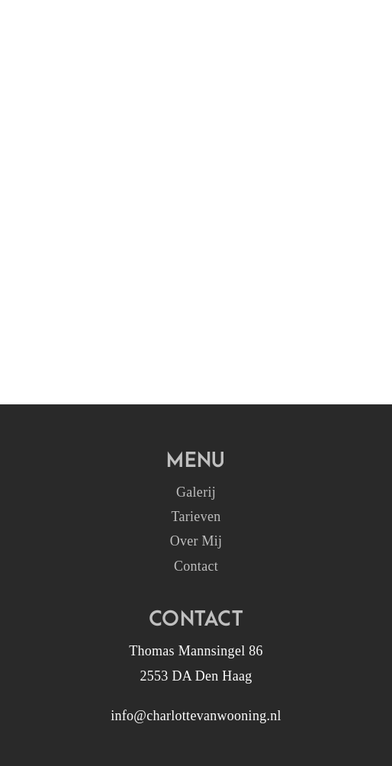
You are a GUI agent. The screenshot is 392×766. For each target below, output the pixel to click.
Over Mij (196, 541)
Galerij (196, 492)
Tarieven (196, 516)
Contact (196, 566)
